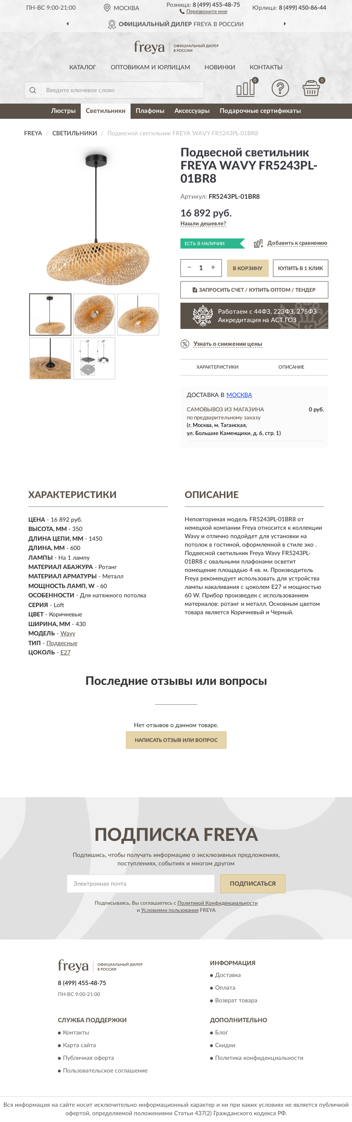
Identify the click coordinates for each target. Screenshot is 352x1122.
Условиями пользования (170, 910)
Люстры (63, 111)
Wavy (67, 634)
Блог (221, 1033)
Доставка (228, 976)
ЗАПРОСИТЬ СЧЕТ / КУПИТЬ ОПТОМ (254, 290)
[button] (203, 11)
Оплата (225, 988)
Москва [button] (239, 395)
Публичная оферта (88, 1058)
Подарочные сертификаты (260, 111)
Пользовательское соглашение (105, 1071)
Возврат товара (236, 1001)
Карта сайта (79, 1045)
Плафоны (150, 111)
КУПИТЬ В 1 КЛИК (300, 268)
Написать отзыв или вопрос (176, 740)
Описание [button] (291, 367)
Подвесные (61, 643)
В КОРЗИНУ (247, 268)
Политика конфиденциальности (259, 1058)
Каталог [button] (82, 68)
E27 (65, 653)
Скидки (225, 1045)
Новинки (220, 68)
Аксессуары (192, 111)
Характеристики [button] (217, 367)
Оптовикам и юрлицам (150, 68)
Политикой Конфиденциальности (217, 903)
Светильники (106, 111)
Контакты (266, 68)
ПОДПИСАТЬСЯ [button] (253, 884)
